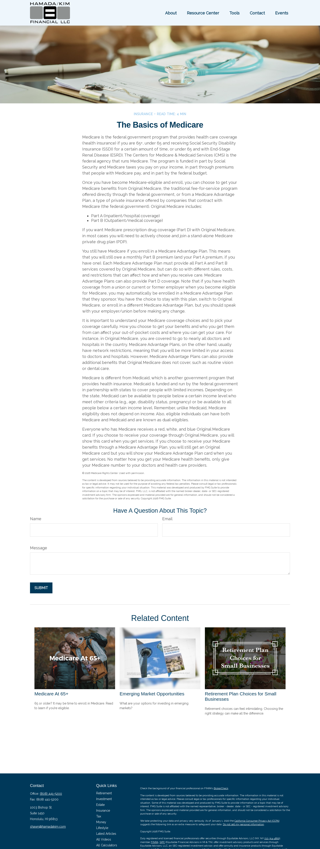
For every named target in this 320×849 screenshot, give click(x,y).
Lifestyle (102, 828)
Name (35, 518)
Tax (98, 816)
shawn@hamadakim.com (48, 826)
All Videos (103, 839)
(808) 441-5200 (51, 793)
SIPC (162, 842)
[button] (170, 12)
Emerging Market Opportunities (152, 693)
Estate (100, 805)
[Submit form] (41, 587)
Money (101, 822)
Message (38, 548)
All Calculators (106, 845)
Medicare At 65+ (51, 693)
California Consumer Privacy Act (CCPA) (256, 820)
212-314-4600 (271, 838)
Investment (104, 799)
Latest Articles (106, 833)
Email (167, 518)
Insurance (103, 810)
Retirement (104, 793)
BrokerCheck (221, 788)
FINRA (154, 842)
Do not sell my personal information (243, 824)
